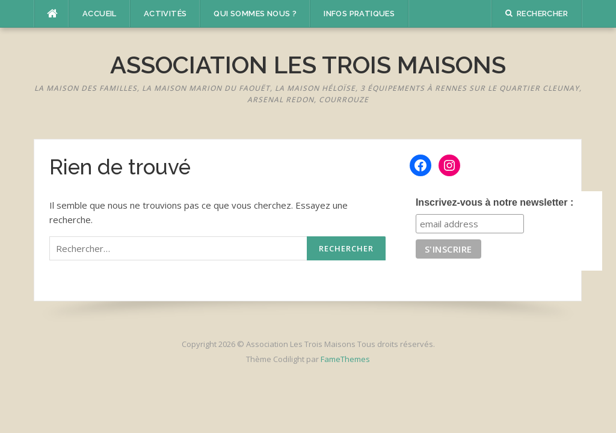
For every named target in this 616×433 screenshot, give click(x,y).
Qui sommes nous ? (255, 13)
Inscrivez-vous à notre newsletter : (494, 202)
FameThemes (345, 359)
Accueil (99, 13)
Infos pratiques (359, 13)
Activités (165, 13)
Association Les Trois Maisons (308, 65)
